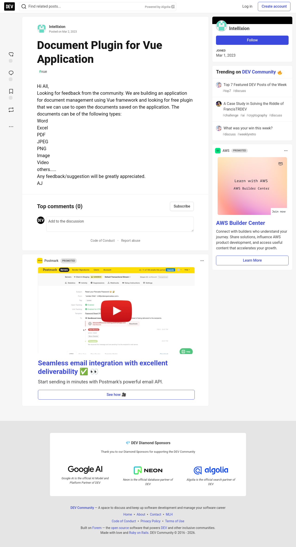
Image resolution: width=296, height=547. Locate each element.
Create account (274, 6)
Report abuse (130, 240)
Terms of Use (174, 521)
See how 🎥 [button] (116, 394)
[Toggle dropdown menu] (202, 260)
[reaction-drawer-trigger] (11, 56)
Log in (247, 6)
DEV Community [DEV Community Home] (82, 507)
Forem (97, 527)
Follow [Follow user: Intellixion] (252, 40)
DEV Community (259, 72)
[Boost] (11, 110)
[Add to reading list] (11, 93)
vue (43, 71)
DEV (164, 527)
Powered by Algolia (159, 7)
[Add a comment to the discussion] (120, 224)
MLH (169, 514)
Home (127, 514)
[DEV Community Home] (9, 6)
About (141, 514)
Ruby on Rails (138, 532)
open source (120, 527)
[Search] (23, 6)
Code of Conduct (103, 240)
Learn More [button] (252, 260)
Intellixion (57, 26)
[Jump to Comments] (11, 75)
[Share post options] (11, 126)
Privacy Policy (150, 521)
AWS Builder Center (240, 223)
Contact (155, 514)
